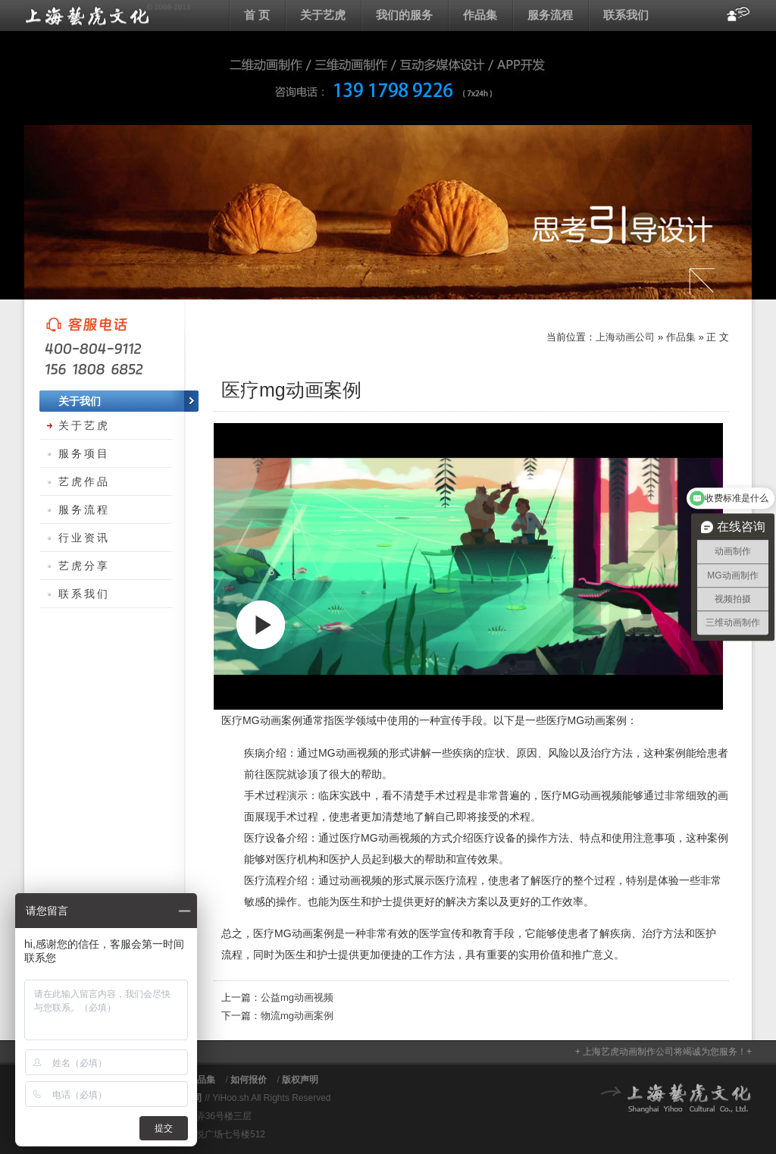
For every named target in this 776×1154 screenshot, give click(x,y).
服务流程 (550, 14)
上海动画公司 (107, 15)
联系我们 (626, 14)
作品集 (480, 14)
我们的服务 (404, 14)
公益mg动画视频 (297, 997)
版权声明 (300, 1079)
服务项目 (84, 453)
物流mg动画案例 (297, 1015)
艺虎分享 (84, 566)
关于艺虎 (323, 14)
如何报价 (248, 1079)
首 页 (257, 14)
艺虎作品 (84, 481)
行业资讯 (84, 538)
